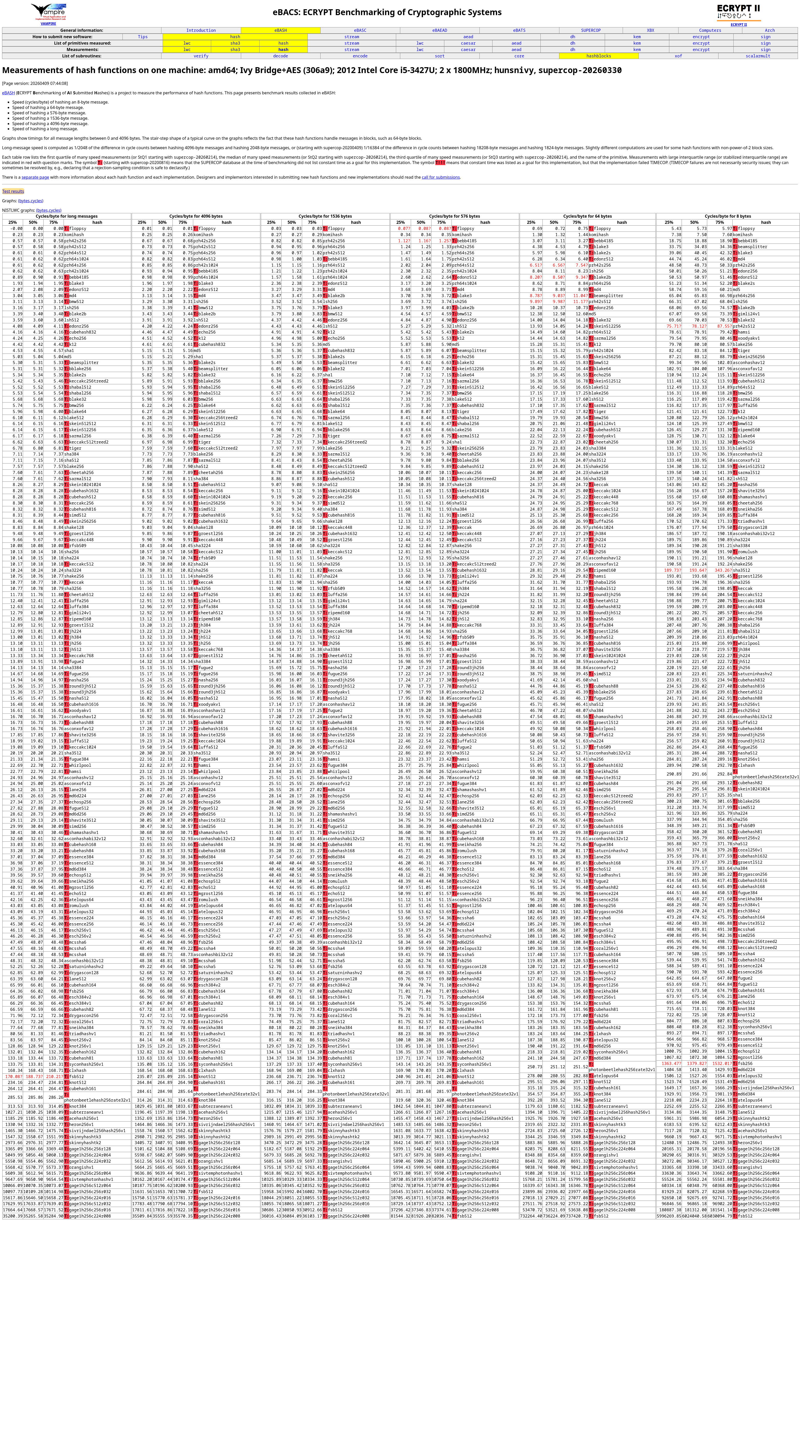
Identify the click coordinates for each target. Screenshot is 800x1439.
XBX (650, 30)
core (519, 56)
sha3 (235, 43)
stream (351, 36)
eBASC (360, 30)
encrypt (701, 36)
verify (201, 56)
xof (678, 56)
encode (360, 56)
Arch (770, 30)
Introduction (201, 30)
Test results (13, 191)
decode (280, 56)
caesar (468, 43)
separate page (35, 177)
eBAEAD (439, 30)
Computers (710, 30)
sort (440, 56)
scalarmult (758, 56)
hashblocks (599, 56)
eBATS (519, 30)
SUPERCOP (591, 30)
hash (235, 36)
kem (637, 36)
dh (572, 36)
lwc (187, 43)
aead (468, 36)
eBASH (280, 30)
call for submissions (441, 177)
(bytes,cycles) (30, 201)
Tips (143, 36)
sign (766, 36)
